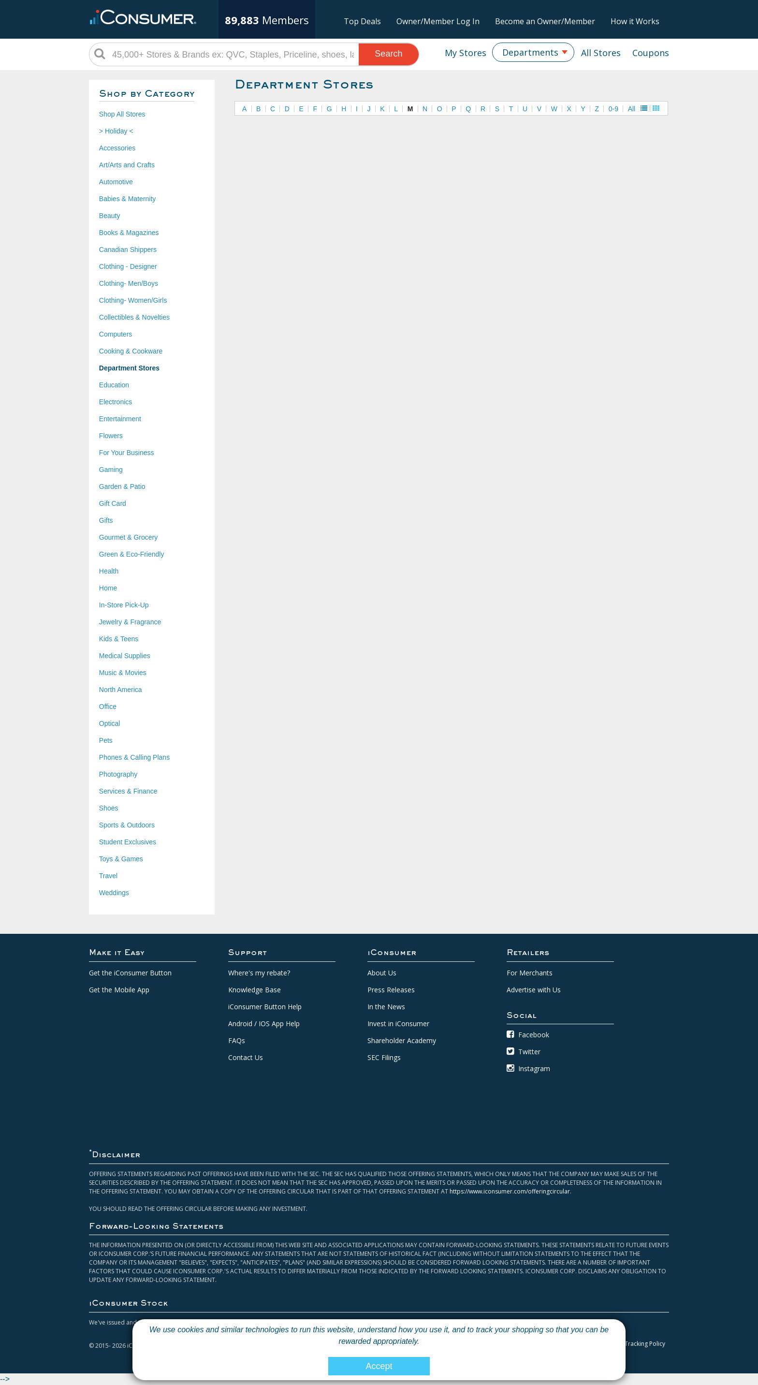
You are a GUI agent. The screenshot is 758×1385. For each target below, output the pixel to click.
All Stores (601, 53)
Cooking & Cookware (131, 351)
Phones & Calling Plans (134, 757)
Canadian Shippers (128, 249)
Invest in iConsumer (398, 1023)
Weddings (114, 893)
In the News (386, 1006)
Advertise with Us (534, 989)
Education (114, 385)
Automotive (116, 182)
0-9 (613, 109)
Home (108, 588)
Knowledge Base (254, 989)
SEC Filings (384, 1057)
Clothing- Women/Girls (133, 300)
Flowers (111, 436)
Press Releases (391, 989)
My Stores (465, 53)
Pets (106, 740)
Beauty (109, 216)
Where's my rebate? (259, 972)
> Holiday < (116, 131)
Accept (378, 1366)
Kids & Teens (118, 639)
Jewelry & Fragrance (130, 622)
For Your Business (126, 453)
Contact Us (245, 1057)
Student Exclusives (127, 842)
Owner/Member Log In (438, 21)
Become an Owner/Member (545, 21)
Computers (115, 334)
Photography (118, 774)
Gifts (106, 520)
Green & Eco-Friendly (131, 554)
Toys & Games (121, 859)
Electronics (115, 402)
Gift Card (112, 503)
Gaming (111, 469)
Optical (109, 723)
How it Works (635, 21)
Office (108, 706)
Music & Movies (122, 673)
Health (108, 571)
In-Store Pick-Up (124, 605)
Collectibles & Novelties (134, 317)
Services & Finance (128, 791)
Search (388, 54)
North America (120, 689)
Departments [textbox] (530, 52)
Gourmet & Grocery (128, 537)
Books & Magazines (129, 232)
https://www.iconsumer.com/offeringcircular (510, 1191)
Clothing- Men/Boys (128, 283)
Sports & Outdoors (127, 825)
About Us (381, 972)
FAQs (236, 1040)
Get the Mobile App (119, 989)
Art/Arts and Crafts (127, 165)
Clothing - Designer (128, 266)
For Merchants (530, 972)
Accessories (117, 148)
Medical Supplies (124, 656)
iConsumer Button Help (265, 1006)
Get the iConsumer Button (130, 972)
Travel (108, 876)
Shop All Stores (122, 114)
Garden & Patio (122, 486)
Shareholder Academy (401, 1040)
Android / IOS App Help (264, 1023)
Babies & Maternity (127, 199)
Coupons (650, 53)
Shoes (108, 808)
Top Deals (362, 21)
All (632, 109)
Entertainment (120, 419)
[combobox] (533, 52)
